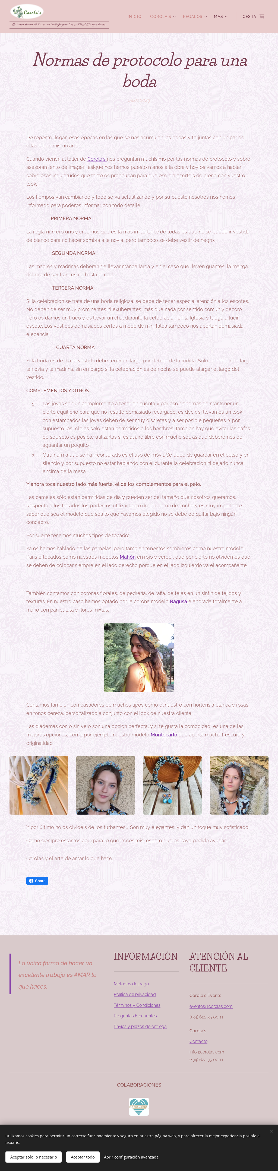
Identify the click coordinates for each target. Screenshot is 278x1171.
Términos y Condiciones (137, 1005)
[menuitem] (136, 16)
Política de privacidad (135, 994)
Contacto (198, 1041)
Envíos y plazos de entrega (140, 1026)
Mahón (128, 557)
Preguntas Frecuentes (136, 1015)
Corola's (97, 159)
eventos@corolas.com (211, 1006)
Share (37, 881)
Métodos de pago (131, 983)
